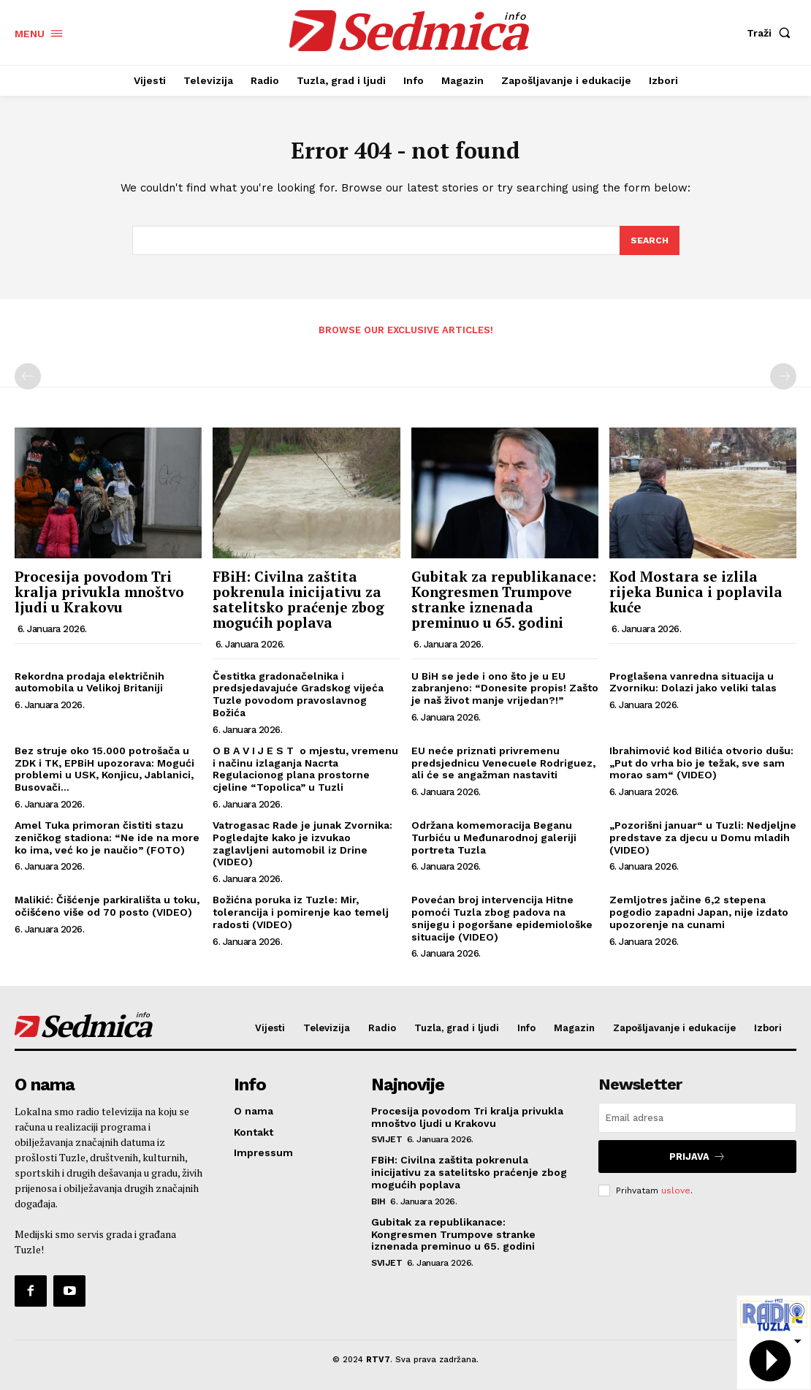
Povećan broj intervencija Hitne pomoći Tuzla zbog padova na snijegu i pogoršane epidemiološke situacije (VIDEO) (502, 923)
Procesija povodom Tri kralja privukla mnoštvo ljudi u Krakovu (99, 596)
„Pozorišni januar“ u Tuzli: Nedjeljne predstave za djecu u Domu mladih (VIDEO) (702, 842)
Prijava (698, 1160)
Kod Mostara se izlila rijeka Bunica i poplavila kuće (696, 596)
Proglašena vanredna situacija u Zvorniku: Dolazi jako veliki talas (693, 687)
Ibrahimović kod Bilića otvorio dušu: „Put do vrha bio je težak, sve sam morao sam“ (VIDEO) (701, 768)
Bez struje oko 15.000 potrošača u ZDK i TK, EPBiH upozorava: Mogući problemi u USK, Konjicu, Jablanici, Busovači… (104, 774)
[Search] (648, 245)
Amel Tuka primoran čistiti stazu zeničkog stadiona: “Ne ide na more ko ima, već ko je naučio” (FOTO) (107, 842)
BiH (378, 1205)
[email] (697, 1123)
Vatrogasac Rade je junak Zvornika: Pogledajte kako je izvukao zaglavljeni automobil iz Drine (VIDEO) (302, 848)
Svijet (386, 1144)
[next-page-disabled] (783, 381)
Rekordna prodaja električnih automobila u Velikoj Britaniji (89, 687)
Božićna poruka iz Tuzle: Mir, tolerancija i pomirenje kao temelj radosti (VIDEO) (301, 917)
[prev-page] (28, 381)
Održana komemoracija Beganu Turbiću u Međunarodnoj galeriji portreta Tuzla (493, 842)
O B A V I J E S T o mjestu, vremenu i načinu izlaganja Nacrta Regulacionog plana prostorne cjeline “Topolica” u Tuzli (305, 774)
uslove (675, 1192)
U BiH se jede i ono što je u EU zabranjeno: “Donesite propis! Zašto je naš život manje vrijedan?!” (504, 693)
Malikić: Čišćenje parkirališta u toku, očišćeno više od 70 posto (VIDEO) (107, 911)
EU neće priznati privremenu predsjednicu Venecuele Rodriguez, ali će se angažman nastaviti (503, 768)
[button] (771, 33)
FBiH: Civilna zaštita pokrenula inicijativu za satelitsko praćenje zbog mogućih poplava (298, 604)
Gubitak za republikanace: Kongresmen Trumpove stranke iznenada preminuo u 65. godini (503, 604)
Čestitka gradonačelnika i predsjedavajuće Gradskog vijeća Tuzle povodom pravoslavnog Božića (298, 699)
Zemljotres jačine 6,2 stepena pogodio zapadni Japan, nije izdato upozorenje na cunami (698, 917)
